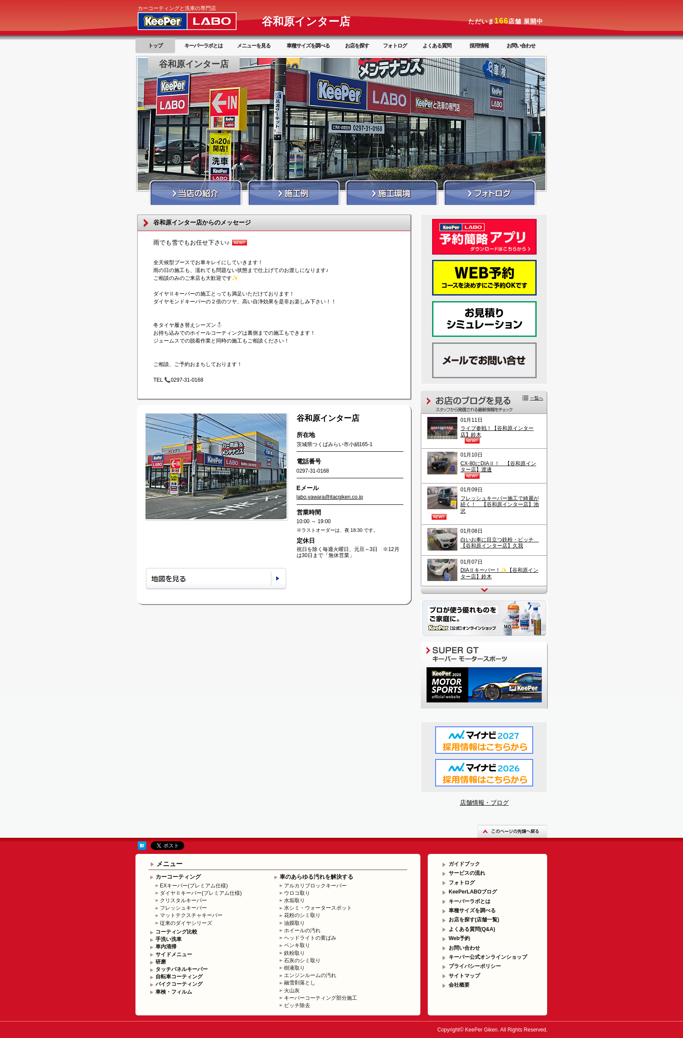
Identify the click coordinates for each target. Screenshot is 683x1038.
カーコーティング (178, 876)
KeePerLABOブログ (473, 892)
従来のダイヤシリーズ (186, 923)
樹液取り (294, 968)
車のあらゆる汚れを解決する (316, 876)
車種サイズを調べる (308, 46)
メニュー (169, 863)
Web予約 (459, 938)
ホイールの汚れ (302, 930)
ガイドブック (464, 864)
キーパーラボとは (203, 46)
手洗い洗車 (169, 939)
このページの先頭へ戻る (512, 831)
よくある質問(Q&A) (472, 929)
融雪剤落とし (299, 983)
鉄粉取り (294, 953)
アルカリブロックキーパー (315, 886)
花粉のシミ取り (302, 915)
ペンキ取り (297, 945)
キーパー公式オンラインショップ (488, 957)
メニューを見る (253, 46)
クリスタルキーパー (183, 900)
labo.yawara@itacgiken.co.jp (330, 497)
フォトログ (395, 46)
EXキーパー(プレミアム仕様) (194, 886)
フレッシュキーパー (183, 908)
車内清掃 (166, 947)
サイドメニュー (174, 954)
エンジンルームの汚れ (310, 975)
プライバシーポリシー (475, 966)
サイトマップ (464, 976)
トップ (155, 46)
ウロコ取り (297, 893)
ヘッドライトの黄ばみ (310, 938)
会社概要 (459, 985)
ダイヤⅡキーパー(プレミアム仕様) (201, 893)
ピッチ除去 (297, 1005)
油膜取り (294, 923)
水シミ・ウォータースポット (318, 908)
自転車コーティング (179, 977)
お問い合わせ (521, 46)
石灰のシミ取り (302, 960)
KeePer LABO (199, 21)
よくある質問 (437, 46)
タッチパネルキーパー (182, 969)
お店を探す (357, 46)
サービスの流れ (467, 873)
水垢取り (294, 900)
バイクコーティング (179, 984)
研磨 (161, 962)
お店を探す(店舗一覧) (474, 920)
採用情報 (479, 46)
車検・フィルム (174, 992)
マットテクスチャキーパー (191, 915)
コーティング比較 (176, 932)
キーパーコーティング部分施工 (320, 998)
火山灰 (292, 991)
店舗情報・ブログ (484, 802)
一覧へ (536, 398)
